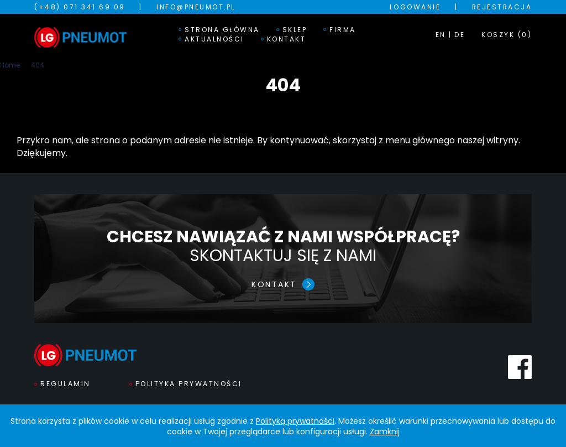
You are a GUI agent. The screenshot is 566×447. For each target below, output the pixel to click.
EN (441, 34)
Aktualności (214, 39)
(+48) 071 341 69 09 (79, 7)
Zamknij (385, 431)
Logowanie (415, 7)
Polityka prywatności (188, 383)
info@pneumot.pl (195, 7)
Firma (342, 29)
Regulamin (65, 383)
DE (459, 34)
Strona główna (222, 29)
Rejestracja (502, 7)
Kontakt (286, 39)
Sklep (294, 29)
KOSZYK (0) (506, 34)
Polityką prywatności (295, 421)
